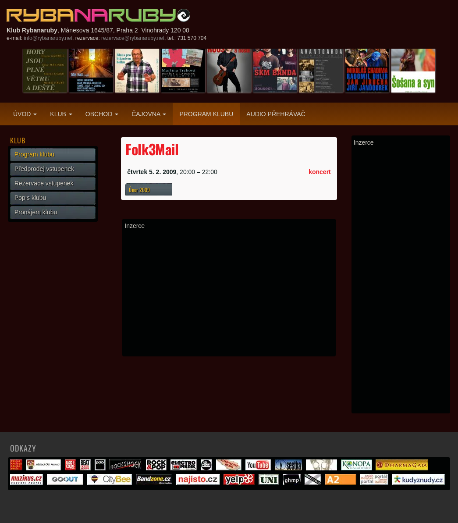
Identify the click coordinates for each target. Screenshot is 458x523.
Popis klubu (30, 197)
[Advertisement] (229, 292)
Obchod (101, 113)
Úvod (25, 113)
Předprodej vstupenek (44, 168)
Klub (61, 113)
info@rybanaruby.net (48, 38)
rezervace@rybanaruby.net (132, 38)
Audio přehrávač (275, 113)
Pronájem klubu (35, 212)
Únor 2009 (139, 189)
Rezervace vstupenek (44, 183)
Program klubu (206, 113)
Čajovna (148, 113)
